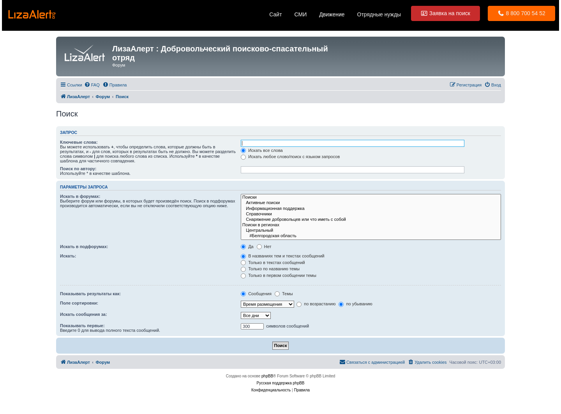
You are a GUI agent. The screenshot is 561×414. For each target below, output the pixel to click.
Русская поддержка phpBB (280, 383)
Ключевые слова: (79, 142)
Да (247, 246)
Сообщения (256, 293)
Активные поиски (371, 203)
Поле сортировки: (79, 303)
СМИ (301, 14)
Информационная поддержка (371, 208)
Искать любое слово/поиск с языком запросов (290, 156)
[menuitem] (92, 85)
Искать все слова (262, 150)
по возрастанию (315, 303)
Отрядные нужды (379, 14)
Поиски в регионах (371, 225)
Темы (284, 293)
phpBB (267, 376)
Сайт (275, 14)
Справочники (371, 214)
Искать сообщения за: (83, 314)
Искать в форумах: (80, 196)
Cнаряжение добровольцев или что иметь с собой (371, 219)
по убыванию (355, 303)
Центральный (371, 230)
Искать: (68, 256)
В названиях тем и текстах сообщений (283, 256)
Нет (264, 246)
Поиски (371, 197)
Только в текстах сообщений (273, 262)
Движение (331, 14)
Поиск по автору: (78, 168)
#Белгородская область (371, 236)
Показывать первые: (82, 325)
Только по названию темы (270, 268)
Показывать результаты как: (90, 293)
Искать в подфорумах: (84, 246)
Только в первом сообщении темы (278, 275)
